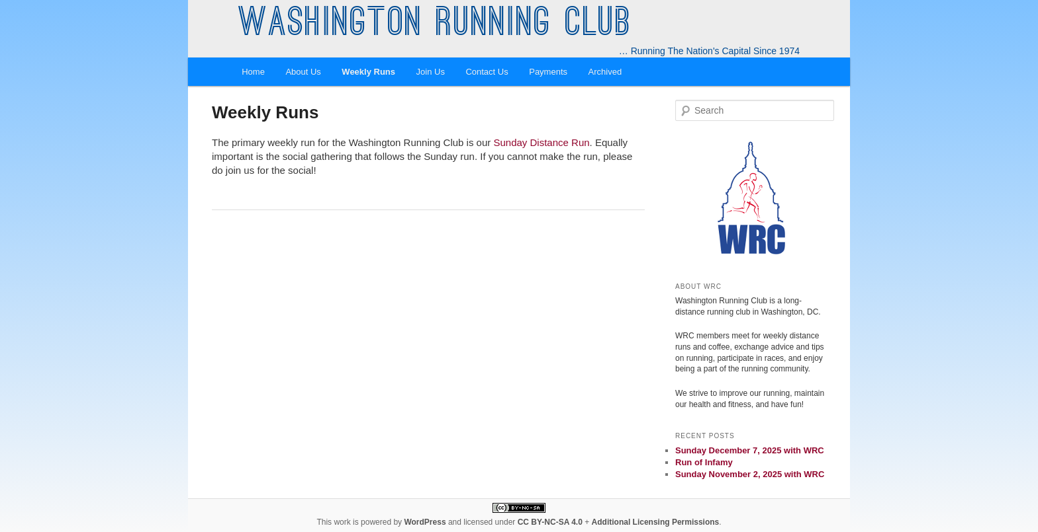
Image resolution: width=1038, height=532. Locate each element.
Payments (548, 72)
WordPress (425, 522)
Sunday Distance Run (541, 142)
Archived (605, 72)
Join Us (430, 72)
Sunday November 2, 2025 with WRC (749, 474)
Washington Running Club (435, 25)
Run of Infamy (704, 462)
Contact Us (486, 72)
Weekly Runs (368, 72)
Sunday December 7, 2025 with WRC (749, 450)
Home (253, 72)
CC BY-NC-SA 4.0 (550, 522)
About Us (302, 72)
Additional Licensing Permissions (656, 522)
